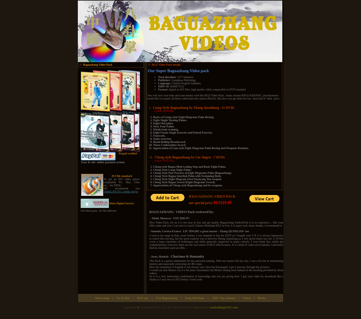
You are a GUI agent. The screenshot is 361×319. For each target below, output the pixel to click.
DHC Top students (223, 298)
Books (262, 298)
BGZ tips (143, 298)
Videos (246, 298)
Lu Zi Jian (123, 298)
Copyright (129, 307)
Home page (102, 298)
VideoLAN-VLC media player (121, 191)
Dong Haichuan (194, 298)
